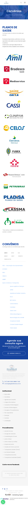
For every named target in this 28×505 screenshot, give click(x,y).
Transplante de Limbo (10, 455)
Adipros (4, 276)
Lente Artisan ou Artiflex (10, 441)
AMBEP (4, 279)
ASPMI (11, 290)
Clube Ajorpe (13, 328)
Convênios (7, 397)
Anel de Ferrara (8, 431)
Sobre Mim (7, 394)
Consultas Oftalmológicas (11, 405)
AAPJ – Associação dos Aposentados (12, 265)
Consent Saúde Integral (16, 324)
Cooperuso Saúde (15, 321)
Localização (7, 420)
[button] (3, 502)
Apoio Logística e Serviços (17, 286)
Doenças (6, 415)
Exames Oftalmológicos (10, 407)
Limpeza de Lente (9, 444)
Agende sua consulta (10, 399)
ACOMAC (4, 269)
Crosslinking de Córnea (10, 436)
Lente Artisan (8, 439)
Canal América (14, 303)
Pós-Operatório (8, 413)
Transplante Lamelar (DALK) (12, 449)
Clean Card (13, 310)
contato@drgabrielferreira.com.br (12, 383)
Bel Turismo (13, 300)
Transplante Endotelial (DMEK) (12, 457)
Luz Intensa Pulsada (9, 452)
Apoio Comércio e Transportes (10, 283)
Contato (6, 418)
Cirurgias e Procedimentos (11, 410)
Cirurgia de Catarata (10, 434)
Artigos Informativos (9, 402)
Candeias (12, 307)
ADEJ (3, 272)
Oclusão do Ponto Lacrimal (11, 447)
